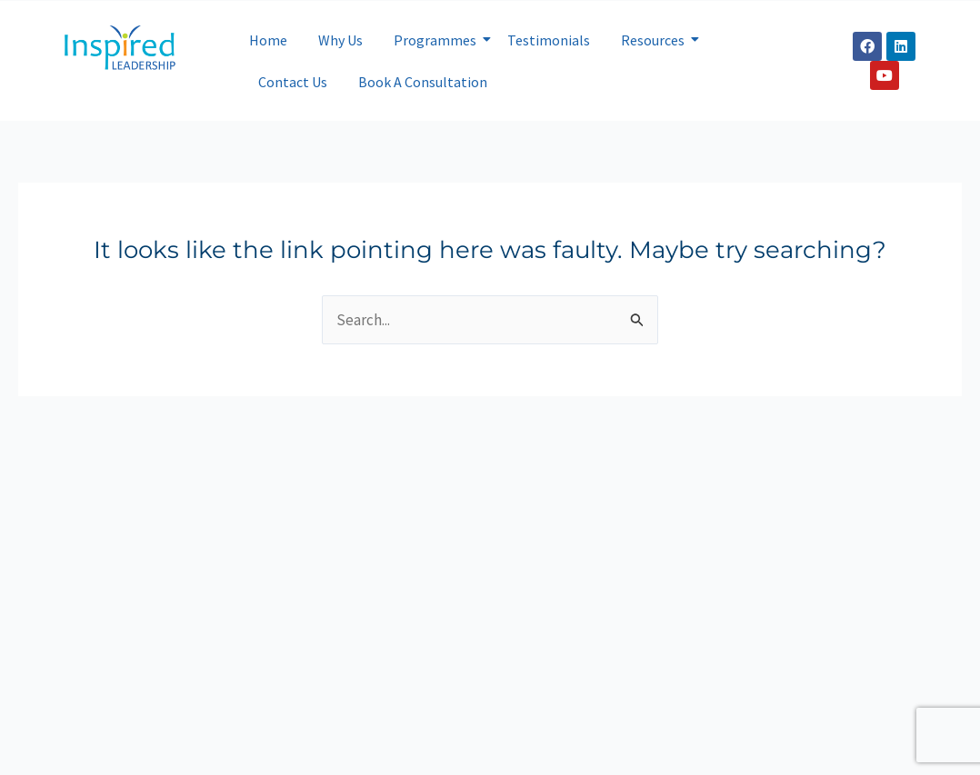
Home (268, 40)
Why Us (340, 40)
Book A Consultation (422, 82)
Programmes (438, 40)
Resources (656, 40)
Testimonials (548, 40)
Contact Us (292, 82)
